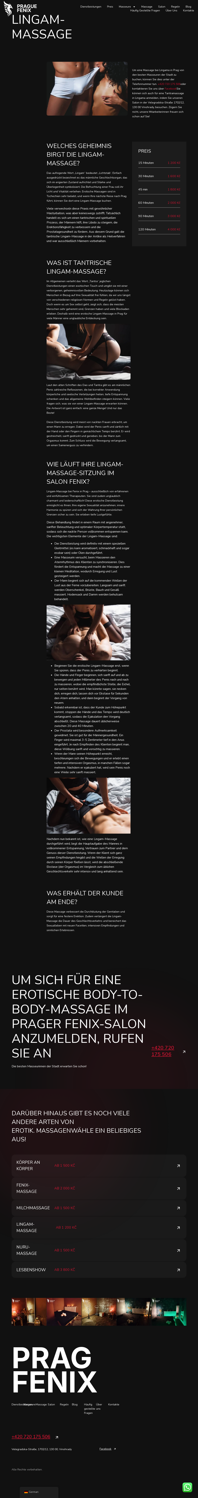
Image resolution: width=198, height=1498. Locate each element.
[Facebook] (114, 1467)
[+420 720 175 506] (184, 1052)
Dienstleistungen (90, 6)
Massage (146, 6)
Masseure (127, 7)
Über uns (171, 10)
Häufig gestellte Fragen (145, 10)
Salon (161, 6)
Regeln (175, 6)
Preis (110, 6)
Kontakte (188, 10)
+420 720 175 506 (169, 84)
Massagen (53, 1131)
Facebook (170, 89)
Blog (188, 6)
